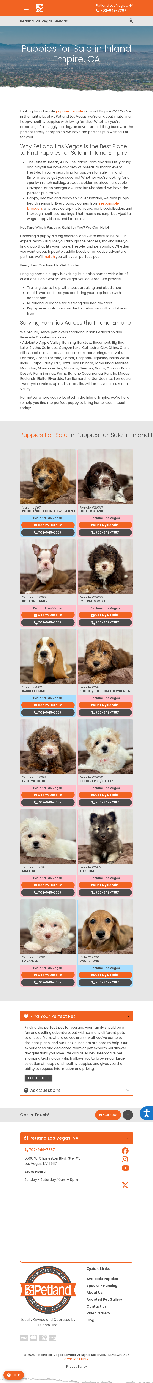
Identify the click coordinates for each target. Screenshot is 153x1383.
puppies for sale (69, 111)
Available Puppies (102, 1278)
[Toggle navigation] (26, 8)
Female (91, 507)
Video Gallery (98, 1313)
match (49, 256)
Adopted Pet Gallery (104, 1299)
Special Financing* (103, 1285)
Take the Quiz (38, 1078)
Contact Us (97, 1306)
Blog (90, 1320)
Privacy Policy (76, 1366)
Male (31, 507)
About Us (95, 1292)
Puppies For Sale (44, 435)
